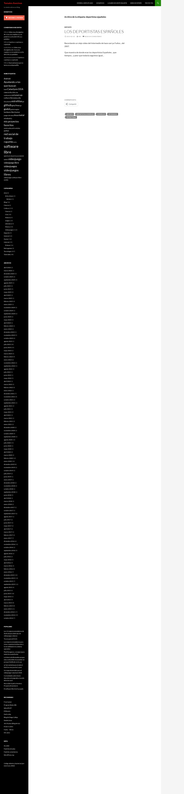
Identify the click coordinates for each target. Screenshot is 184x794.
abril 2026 (7, 267)
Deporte (68, 27)
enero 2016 (8, 572)
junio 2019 (7, 477)
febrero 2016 (8, 569)
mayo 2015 (7, 597)
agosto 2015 (8, 587)
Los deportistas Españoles (94, 31)
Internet (6, 242)
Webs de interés (136, 3)
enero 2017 (8, 538)
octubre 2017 (8, 510)
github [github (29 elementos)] (8, 105)
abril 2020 (7, 452)
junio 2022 (7, 375)
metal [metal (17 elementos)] (21, 115)
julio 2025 (7, 286)
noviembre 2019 (9, 467)
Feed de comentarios (11, 752)
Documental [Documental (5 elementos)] (7, 101)
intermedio (113, 114)
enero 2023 (8, 360)
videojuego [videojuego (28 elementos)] (14, 159)
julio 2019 (7, 474)
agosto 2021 (8, 406)
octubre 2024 (8, 311)
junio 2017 (7, 523)
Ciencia (6, 205)
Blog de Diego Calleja (11, 717)
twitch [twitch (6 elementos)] (6, 159)
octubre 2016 (8, 547)
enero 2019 (8, 480)
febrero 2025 (8, 301)
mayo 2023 (7, 351)
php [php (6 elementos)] (10, 128)
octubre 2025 (8, 277)
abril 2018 (7, 498)
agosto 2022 (8, 369)
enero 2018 (8, 504)
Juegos (7, 221)
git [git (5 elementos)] (23, 101)
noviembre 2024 (9, 307)
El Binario (7, 711)
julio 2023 (7, 344)
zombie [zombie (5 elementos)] (6, 180)
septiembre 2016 (9, 550)
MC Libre (7, 733)
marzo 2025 (8, 298)
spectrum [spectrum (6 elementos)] (7, 156)
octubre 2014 (8, 618)
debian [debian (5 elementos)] (16, 98)
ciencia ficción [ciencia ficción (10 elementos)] (9, 92)
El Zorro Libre (8, 726)
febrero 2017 (8, 535)
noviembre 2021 (9, 397)
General (6, 236)
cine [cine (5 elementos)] (16, 92)
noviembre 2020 (9, 430)
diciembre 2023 (9, 332)
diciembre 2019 (9, 464)
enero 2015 (8, 609)
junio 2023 (7, 347)
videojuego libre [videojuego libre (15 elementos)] (11, 162)
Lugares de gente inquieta (117, 3)
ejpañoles (101, 114)
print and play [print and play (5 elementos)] (16, 128)
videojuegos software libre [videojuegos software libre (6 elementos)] (12, 177)
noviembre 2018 (9, 486)
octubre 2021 (8, 400)
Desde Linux (8, 720)
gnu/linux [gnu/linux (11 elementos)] (16, 105)
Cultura (6, 208)
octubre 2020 (8, 434)
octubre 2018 (8, 489)
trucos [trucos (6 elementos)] (17, 156)
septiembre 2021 (9, 403)
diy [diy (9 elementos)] (19, 98)
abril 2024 (7, 323)
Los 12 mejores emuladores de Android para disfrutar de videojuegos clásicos (14, 633)
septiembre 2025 (9, 280)
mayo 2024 (7, 320)
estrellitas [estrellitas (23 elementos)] (17, 101)
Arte (5, 193)
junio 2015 (7, 593)
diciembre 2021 (9, 394)
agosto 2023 (8, 341)
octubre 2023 (8, 338)
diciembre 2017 (9, 507)
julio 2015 (7, 590)
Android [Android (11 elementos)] (7, 78)
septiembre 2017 (9, 514)
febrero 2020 (8, 458)
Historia (7, 217)
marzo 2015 (8, 603)
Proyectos (149, 3)
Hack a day (7, 714)
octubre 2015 (8, 581)
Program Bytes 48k (10, 705)
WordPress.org (9, 755)
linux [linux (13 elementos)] (16, 115)
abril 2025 (7, 295)
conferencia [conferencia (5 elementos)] (7, 95)
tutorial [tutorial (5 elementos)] (21, 156)
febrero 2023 (8, 357)
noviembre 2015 (9, 578)
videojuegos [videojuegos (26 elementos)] (10, 166)
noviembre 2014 (9, 615)
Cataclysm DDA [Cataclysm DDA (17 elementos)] (15, 89)
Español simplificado (85, 3)
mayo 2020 (7, 449)
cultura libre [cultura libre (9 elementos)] (9, 98)
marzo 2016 (8, 566)
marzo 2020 (8, 455)
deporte (70, 114)
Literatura (8, 224)
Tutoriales (7, 254)
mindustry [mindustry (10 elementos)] (8, 118)
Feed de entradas (9, 749)
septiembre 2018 (9, 492)
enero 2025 (8, 304)
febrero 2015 (8, 606)
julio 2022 (7, 372)
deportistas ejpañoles (85, 114)
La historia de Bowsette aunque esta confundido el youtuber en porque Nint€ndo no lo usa (14, 659)
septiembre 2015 (9, 584)
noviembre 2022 (9, 363)
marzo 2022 (8, 384)
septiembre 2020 (9, 437)
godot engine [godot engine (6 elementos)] (14, 109)
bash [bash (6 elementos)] (5, 89)
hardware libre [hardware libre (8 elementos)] (9, 112)
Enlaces (7, 245)
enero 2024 (8, 329)
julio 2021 (7, 409)
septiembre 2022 (9, 366)
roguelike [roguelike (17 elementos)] (8, 141)
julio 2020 (7, 443)
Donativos (100, 3)
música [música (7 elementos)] (6, 128)
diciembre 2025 (9, 274)
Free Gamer (8, 702)
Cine (6, 214)
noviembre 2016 (9, 544)
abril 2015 (7, 600)
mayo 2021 (7, 412)
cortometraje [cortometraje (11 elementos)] (16, 95)
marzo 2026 (8, 271)
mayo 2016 (7, 560)
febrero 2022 (8, 387)
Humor (6, 239)
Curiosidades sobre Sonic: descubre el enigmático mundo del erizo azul (14, 678)
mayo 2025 (7, 292)
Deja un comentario (93, 36)
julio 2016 (7, 557)
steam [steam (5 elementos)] (12, 156)
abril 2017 (7, 529)
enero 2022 (8, 390)
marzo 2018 (8, 501)
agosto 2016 (8, 553)
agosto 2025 (8, 283)
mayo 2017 (7, 526)
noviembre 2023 (9, 335)
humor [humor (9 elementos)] (17, 112)
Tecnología (7, 251)
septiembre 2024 (9, 314)
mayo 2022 (7, 378)
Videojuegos (9, 230)
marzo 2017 (8, 532)
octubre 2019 (8, 470)
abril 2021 (7, 415)
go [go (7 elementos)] (21, 105)
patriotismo (71, 117)
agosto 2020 (8, 440)
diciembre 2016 (9, 541)
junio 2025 (7, 289)
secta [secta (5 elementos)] (15, 142)
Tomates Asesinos (13, 3)
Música (7, 227)
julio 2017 (7, 520)
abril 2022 (7, 381)
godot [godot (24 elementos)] (7, 108)
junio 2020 (7, 446)
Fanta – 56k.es (8, 730)
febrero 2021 (8, 421)
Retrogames (8, 248)
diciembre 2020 (9, 427)
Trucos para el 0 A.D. (11, 639)
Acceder (6, 746)
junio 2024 (7, 317)
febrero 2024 (8, 326)
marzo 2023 (8, 354)
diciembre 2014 (9, 612)
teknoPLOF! (8, 708)
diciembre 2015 (9, 575)
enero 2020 (8, 461)
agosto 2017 (8, 517)
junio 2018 (7, 495)
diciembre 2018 (9, 483)
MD (79, 36)
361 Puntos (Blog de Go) (12, 723)
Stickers (9, 199)
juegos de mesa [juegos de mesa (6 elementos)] (9, 115)
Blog (5, 202)
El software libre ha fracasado (13, 689)
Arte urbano (9, 196)
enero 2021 (8, 424)
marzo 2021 (8, 418)
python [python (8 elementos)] (6, 131)
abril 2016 (7, 563)
